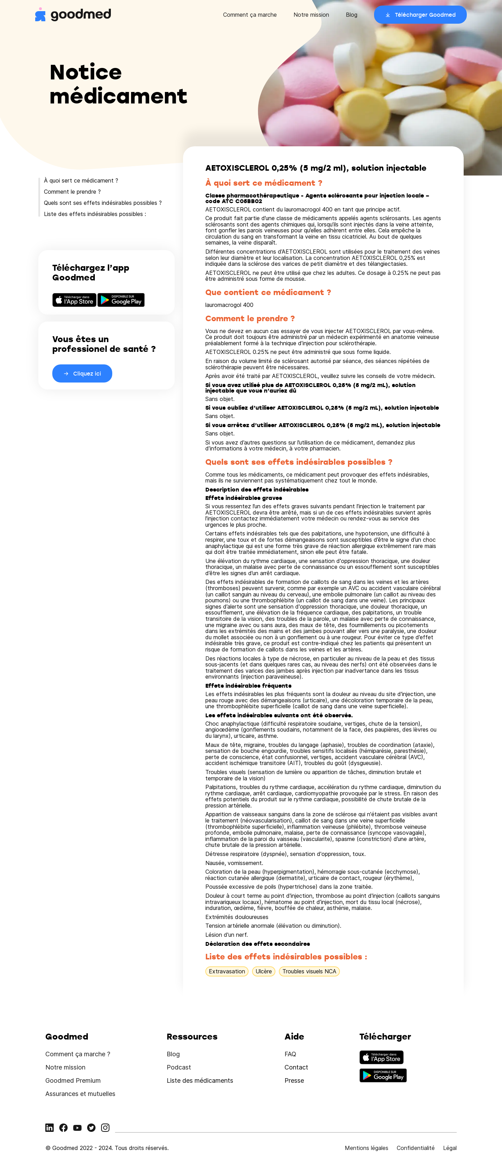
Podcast (179, 1067)
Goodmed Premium (73, 1080)
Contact (296, 1067)
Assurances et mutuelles (80, 1093)
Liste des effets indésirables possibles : (95, 214)
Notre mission (311, 14)
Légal (450, 1147)
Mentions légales (366, 1147)
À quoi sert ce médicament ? (81, 180)
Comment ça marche (250, 14)
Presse (294, 1080)
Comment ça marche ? (77, 1054)
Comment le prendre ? (72, 191)
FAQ (290, 1054)
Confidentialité (416, 1147)
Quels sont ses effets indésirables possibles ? (103, 203)
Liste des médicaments (200, 1080)
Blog (351, 14)
